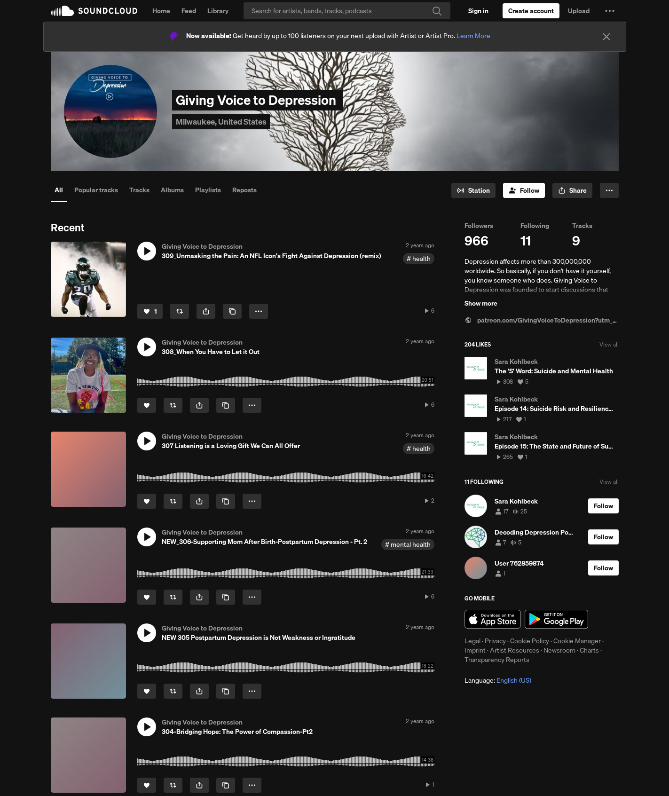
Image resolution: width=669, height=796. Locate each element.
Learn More (473, 36)
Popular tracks (96, 190)
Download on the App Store (492, 619)
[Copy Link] (232, 311)
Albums (172, 190)
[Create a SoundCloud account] (531, 10)
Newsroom (559, 650)
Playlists (208, 190)
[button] (610, 11)
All (59, 190)
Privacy (495, 641)
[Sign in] (478, 10)
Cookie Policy (529, 641)
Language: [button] (497, 680)
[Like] (150, 311)
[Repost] (179, 311)
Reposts (244, 190)
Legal (472, 641)
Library (217, 11)
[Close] (606, 37)
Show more (480, 303)
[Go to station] (473, 190)
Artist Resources (514, 650)
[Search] (347, 10)
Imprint (475, 650)
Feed (188, 11)
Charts (589, 650)
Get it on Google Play (556, 619)
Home (161, 11)
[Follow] (524, 190)
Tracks (139, 190)
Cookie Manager (577, 641)
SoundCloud (94, 11)
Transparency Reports (496, 659)
